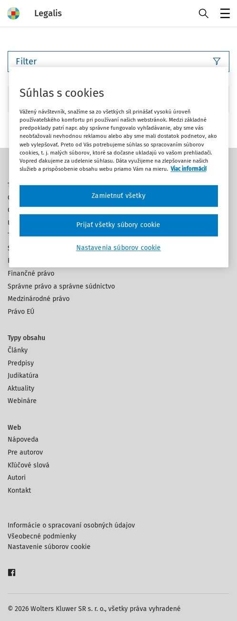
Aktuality (21, 388)
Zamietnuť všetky (118, 196)
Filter (118, 61)
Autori (17, 478)
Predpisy (21, 363)
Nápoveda (23, 439)
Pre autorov (25, 452)
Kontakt (19, 490)
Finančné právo (31, 273)
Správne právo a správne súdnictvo (61, 286)
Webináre (22, 401)
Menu (223, 15)
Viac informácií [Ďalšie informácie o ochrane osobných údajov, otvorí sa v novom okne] (188, 169)
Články (18, 350)
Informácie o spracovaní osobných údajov (71, 525)
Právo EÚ (21, 312)
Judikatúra (23, 376)
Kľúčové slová (29, 465)
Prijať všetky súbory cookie (118, 225)
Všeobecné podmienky (42, 536)
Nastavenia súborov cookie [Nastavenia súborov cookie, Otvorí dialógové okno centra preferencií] (118, 248)
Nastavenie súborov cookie (49, 547)
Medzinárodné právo (39, 299)
